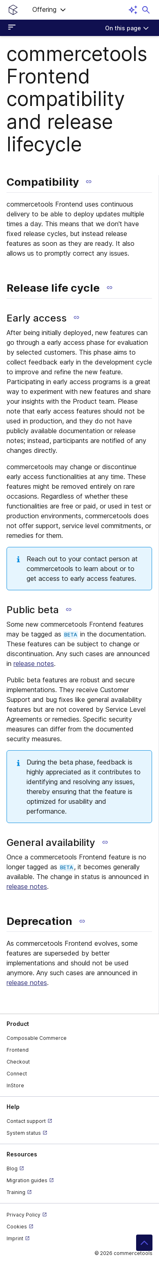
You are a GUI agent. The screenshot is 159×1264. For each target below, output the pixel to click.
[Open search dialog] (145, 9)
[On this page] (127, 28)
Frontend (18, 1050)
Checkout (18, 1062)
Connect (17, 1074)
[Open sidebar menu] (13, 27)
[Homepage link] (13, 10)
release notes (33, 663)
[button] (49, 10)
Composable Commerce (37, 1038)
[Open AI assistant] (132, 9)
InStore (15, 1085)
